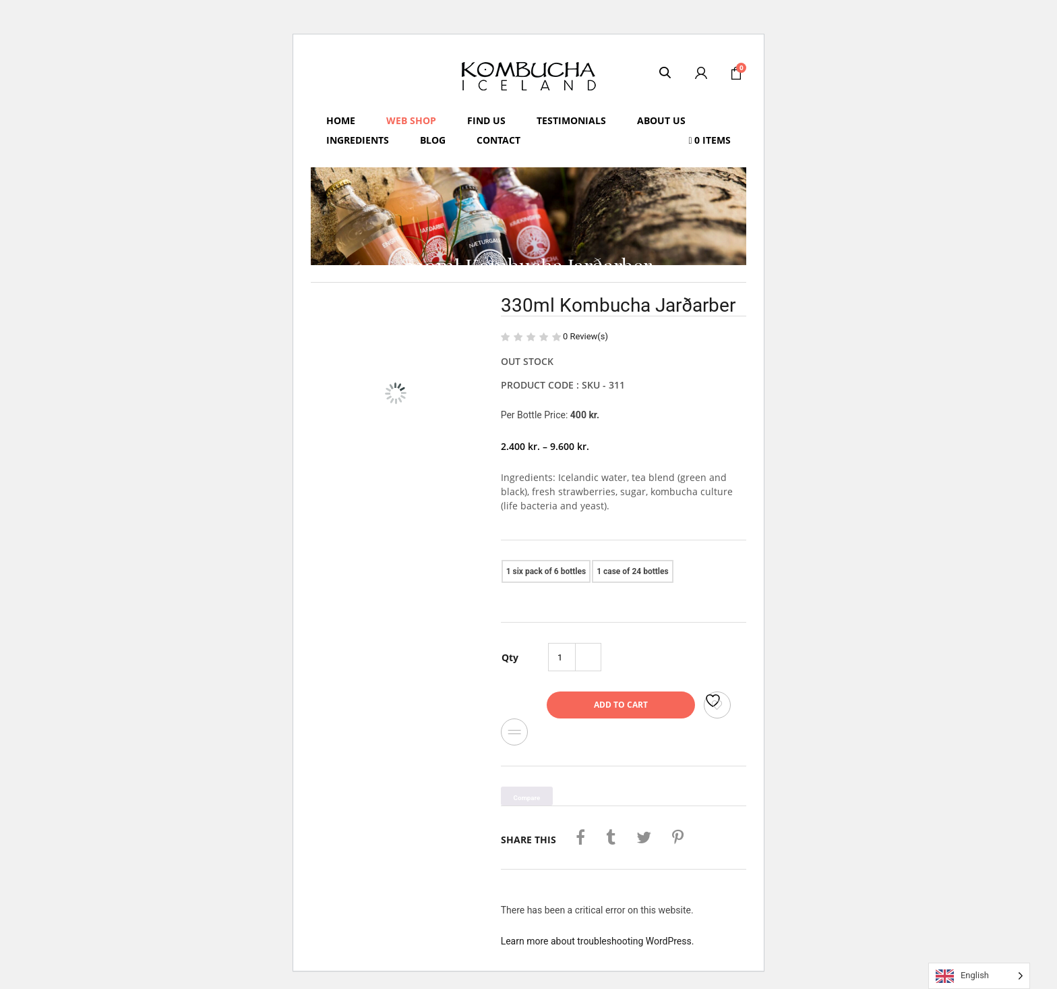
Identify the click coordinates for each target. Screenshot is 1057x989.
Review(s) (585, 336)
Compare (514, 731)
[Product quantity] (562, 657)
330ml (686, 567)
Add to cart (621, 704)
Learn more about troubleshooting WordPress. (597, 941)
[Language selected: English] (979, 976)
